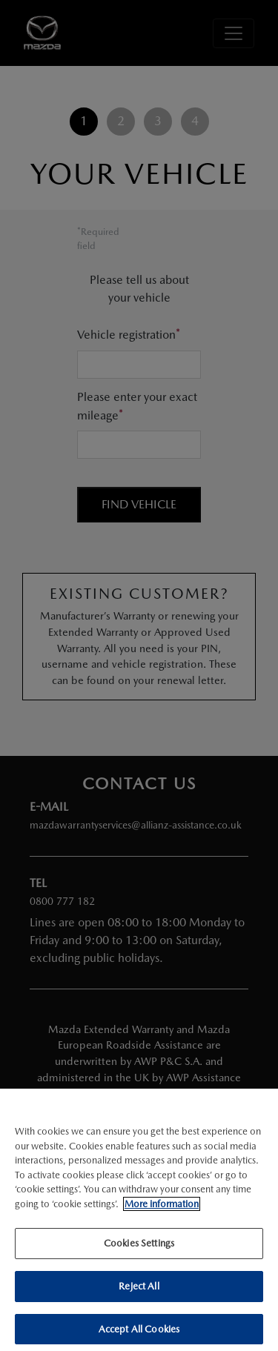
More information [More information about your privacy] (162, 1207)
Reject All (139, 1290)
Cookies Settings (139, 1247)
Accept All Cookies (139, 1332)
